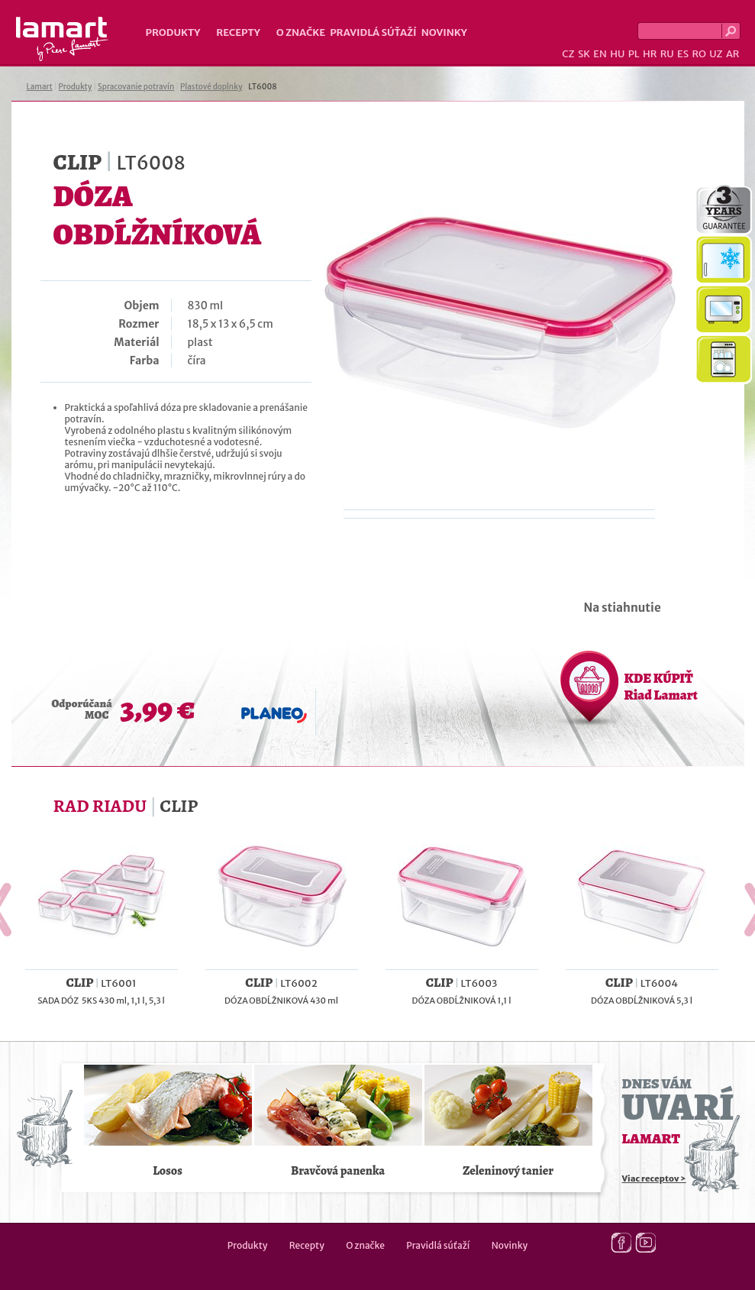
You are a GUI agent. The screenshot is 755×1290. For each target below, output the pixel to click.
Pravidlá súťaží (373, 32)
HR (650, 53)
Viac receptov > (654, 1178)
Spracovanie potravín (136, 87)
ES (683, 53)
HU (617, 53)
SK (584, 53)
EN (600, 53)
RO (698, 53)
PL (634, 53)
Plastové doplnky (211, 87)
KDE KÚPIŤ (661, 686)
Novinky (444, 32)
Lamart (62, 39)
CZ (568, 53)
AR (733, 53)
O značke (300, 32)
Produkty (173, 32)
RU (667, 53)
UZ (715, 53)
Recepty (238, 32)
